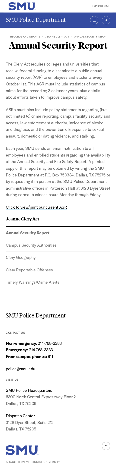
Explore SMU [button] (101, 6)
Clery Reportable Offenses (29, 270)
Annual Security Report (27, 233)
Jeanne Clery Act (57, 36)
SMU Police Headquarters (29, 390)
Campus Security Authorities (31, 245)
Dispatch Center (20, 415)
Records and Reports (25, 36)
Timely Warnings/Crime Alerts (32, 282)
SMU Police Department (36, 19)
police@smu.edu (20, 368)
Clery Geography (20, 257)
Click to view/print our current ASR (36, 207)
